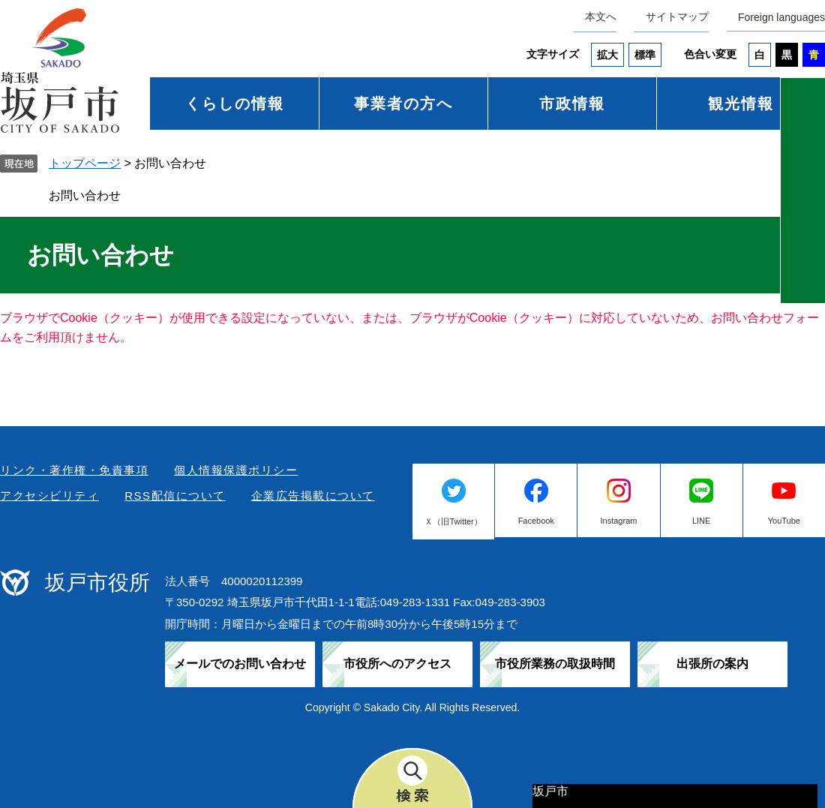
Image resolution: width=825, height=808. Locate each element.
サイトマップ (677, 17)
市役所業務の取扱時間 (555, 663)
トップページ (85, 163)
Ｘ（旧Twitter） (453, 521)
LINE (701, 520)
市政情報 (572, 103)
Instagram (619, 520)
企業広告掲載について (313, 495)
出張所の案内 (712, 663)
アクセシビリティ (49, 495)
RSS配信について (174, 495)
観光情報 (741, 103)
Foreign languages (781, 17)
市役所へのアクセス (398, 663)
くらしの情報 (234, 103)
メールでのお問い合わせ (240, 663)
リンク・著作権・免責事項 (74, 470)
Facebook (536, 520)
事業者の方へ (403, 103)
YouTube (784, 520)
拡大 (607, 55)
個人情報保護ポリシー (236, 470)
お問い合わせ (85, 195)
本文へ (600, 17)
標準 (645, 55)
